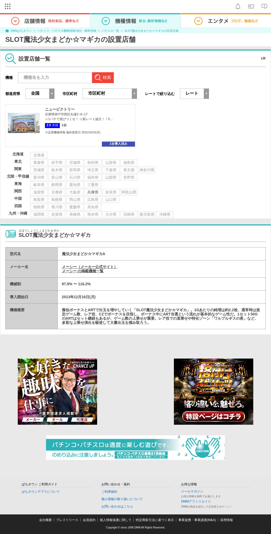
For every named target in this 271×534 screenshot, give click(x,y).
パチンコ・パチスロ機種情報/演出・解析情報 (66, 30)
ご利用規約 (109, 492)
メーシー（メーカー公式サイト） (90, 267)
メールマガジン (192, 491)
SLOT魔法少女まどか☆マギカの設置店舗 (151, 30)
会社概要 (45, 520)
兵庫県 (92, 192)
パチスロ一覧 (110, 30)
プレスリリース (67, 520)
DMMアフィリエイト (196, 501)
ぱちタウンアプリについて (41, 492)
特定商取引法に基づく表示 (155, 520)
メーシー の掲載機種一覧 (83, 271)
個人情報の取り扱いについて (122, 499)
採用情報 (226, 520)
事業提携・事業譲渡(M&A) (197, 520)
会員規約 (89, 520)
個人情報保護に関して (116, 520)
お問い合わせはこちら (117, 506)
